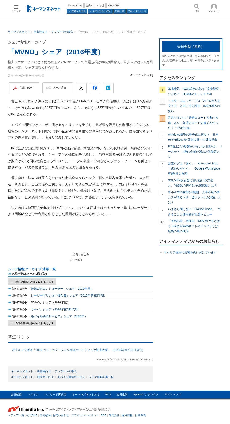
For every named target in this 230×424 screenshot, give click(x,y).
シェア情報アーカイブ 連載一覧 (32, 269)
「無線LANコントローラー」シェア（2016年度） (60, 288)
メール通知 (59, 87)
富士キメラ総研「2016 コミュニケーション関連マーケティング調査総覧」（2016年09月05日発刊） (78, 350)
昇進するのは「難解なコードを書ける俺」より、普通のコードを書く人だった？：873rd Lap (193, 123)
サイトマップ (173, 394)
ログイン (33, 394)
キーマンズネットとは (86, 394)
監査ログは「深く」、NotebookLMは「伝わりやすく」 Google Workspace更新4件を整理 (194, 168)
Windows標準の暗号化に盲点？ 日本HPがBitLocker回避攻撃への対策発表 (193, 137)
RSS (103, 415)
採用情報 (127, 415)
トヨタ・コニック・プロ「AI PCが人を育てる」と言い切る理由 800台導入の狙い (194, 106)
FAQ (108, 394)
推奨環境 (140, 415)
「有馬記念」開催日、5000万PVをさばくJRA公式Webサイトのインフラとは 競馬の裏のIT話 (194, 226)
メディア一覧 (16, 415)
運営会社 (114, 415)
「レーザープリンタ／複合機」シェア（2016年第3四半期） (67, 295)
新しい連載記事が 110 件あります (34, 281)
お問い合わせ (61, 415)
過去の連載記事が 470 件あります (34, 323)
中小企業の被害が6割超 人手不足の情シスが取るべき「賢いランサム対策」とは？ (194, 197)
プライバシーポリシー (85, 415)
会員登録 (16, 394)
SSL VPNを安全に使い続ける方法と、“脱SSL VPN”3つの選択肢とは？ (192, 183)
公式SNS (31, 415)
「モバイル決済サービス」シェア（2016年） (58, 316)
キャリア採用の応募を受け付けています (190, 252)
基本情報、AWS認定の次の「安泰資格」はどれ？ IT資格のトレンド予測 (195, 91)
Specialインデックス (146, 394)
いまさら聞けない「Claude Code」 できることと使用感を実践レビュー (194, 211)
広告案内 (45, 415)
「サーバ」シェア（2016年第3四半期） (54, 309)
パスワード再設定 (55, 394)
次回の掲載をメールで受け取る (29, 273)
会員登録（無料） (190, 46)
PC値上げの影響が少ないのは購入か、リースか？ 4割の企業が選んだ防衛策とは (195, 151)
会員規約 (122, 394)
